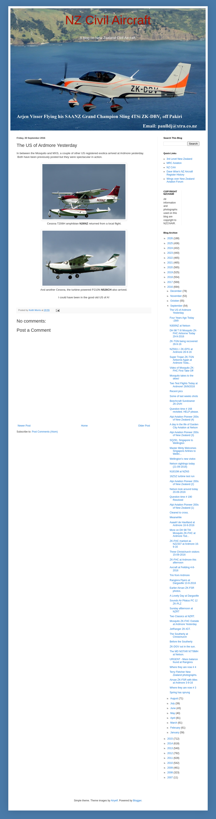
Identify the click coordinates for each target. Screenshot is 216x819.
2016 (170, 286)
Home (84, 425)
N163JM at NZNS (179, 471)
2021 (170, 262)
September (176, 305)
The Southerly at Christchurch (179, 635)
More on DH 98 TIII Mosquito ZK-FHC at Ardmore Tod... (182, 533)
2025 (170, 243)
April (173, 718)
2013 (170, 748)
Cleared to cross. (179, 512)
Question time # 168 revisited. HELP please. (184, 410)
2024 (170, 248)
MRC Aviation (174, 163)
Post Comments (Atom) (45, 431)
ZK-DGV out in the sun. (182, 646)
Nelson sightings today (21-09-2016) (182, 465)
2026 (170, 238)
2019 (170, 272)
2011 (170, 758)
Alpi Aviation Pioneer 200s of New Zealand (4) (184, 418)
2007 (170, 777)
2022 (170, 257)
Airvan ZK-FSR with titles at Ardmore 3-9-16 (183, 681)
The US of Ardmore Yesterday (180, 311)
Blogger (137, 800)
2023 (170, 252)
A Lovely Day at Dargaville (184, 595)
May (173, 713)
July (173, 703)
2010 (170, 763)
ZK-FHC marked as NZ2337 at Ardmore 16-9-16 (184, 544)
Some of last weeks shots (184, 396)
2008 (170, 772)
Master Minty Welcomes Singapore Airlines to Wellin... (183, 451)
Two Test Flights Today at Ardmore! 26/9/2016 (184, 385)
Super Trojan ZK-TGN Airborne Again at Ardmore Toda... (182, 360)
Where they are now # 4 (183, 667)
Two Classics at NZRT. (182, 616)
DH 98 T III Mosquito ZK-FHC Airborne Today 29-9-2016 (183, 333)
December (176, 291)
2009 (170, 767)
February (175, 727)
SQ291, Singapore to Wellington (181, 442)
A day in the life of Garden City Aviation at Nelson (184, 426)
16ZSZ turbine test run (182, 476)
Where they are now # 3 (183, 687)
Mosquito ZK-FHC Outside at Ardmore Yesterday (184, 622)
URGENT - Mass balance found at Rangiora (184, 661)
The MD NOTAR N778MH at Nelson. (184, 653)
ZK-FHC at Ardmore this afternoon (183, 561)
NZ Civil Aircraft (108, 20)
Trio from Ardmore (180, 575)
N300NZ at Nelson (180, 325)
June (173, 708)
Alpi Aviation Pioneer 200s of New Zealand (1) (184, 506)
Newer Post (24, 425)
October (175, 300)
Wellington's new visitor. (183, 458)
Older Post (144, 425)
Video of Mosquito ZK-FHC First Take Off (182, 369)
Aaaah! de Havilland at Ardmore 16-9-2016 (182, 524)
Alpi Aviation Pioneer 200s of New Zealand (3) (184, 434)
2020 (170, 267)
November (176, 296)
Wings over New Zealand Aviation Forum (180, 180)
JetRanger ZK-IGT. (180, 629)
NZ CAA (171, 167)
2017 (170, 282)
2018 (170, 277)
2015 (170, 738)
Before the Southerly (181, 641)
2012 (170, 753)
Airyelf (114, 800)
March (174, 722)
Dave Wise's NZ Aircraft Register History (180, 173)
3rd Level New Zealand (179, 158)
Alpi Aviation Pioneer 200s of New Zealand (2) (184, 483)
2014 (170, 743)
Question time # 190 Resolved (181, 498)
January (175, 732)
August (174, 698)
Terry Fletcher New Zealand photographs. (183, 673)
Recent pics (176, 391)
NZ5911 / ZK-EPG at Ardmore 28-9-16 (181, 350)
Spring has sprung (180, 692)
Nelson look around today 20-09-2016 (184, 491)
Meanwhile (176, 517)
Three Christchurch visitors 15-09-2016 (184, 553)
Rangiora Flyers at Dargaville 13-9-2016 (183, 582)
